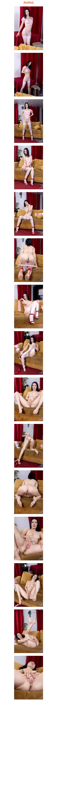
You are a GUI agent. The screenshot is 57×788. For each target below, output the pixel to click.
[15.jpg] (28, 678)
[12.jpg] (28, 539)
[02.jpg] (28, 75)
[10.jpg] (28, 446)
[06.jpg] (28, 261)
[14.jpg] (28, 632)
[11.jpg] (28, 493)
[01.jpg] (28, 29)
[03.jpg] (28, 122)
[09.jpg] (28, 400)
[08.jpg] (28, 354)
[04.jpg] (28, 168)
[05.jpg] (28, 215)
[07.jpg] (28, 307)
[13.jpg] (28, 586)
